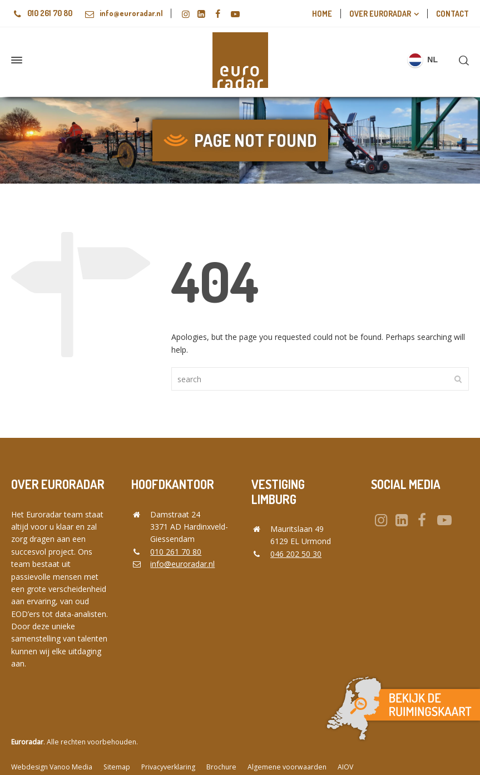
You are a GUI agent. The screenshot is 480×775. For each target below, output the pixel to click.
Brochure (221, 767)
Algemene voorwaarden (287, 767)
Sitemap (116, 767)
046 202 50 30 (295, 554)
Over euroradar (380, 13)
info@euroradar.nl (117, 13)
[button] (14, 760)
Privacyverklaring (168, 767)
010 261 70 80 (41, 13)
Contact (452, 13)
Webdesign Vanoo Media (51, 767)
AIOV (345, 767)
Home (322, 13)
